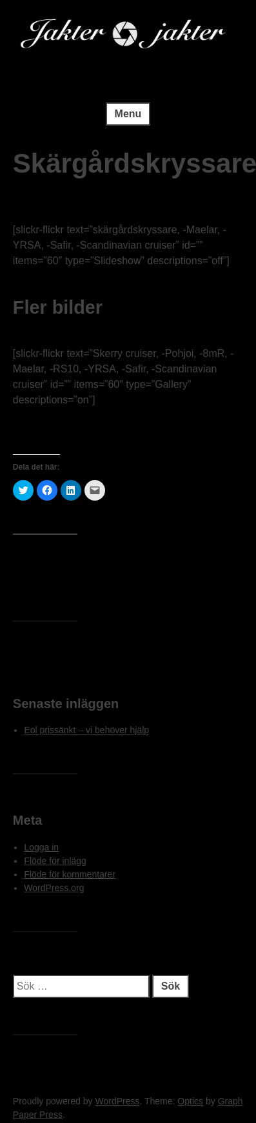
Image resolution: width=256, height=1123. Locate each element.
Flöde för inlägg (55, 861)
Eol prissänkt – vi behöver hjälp (86, 730)
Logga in (41, 847)
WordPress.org (54, 888)
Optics (190, 1101)
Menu (128, 113)
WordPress (117, 1101)
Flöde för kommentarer (69, 874)
